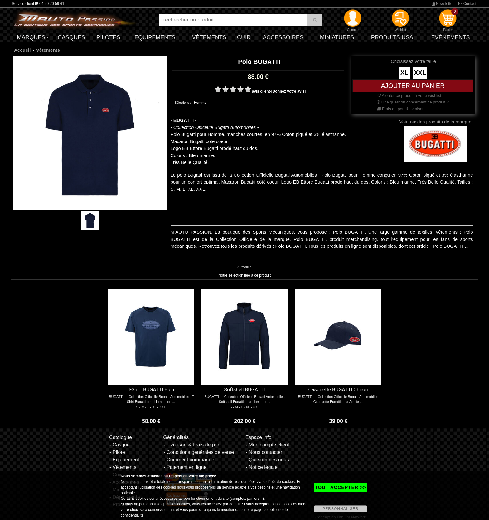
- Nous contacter (264, 452)
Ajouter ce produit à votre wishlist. (409, 95)
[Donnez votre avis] (288, 91)
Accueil (22, 50)
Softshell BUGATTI (244, 390)
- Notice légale (262, 467)
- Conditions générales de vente (198, 452)
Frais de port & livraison (400, 109)
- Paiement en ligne (184, 467)
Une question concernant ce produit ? (413, 102)
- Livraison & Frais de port (191, 444)
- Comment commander (189, 459)
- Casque (119, 444)
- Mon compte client (267, 444)
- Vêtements (122, 467)
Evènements (450, 37)
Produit (244, 267)
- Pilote (117, 452)
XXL (420, 72)
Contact (467, 4)
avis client (261, 91)
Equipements (154, 37)
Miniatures (337, 37)
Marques (31, 37)
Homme (200, 102)
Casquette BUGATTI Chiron (338, 390)
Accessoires (283, 37)
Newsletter (442, 4)
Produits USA (392, 37)
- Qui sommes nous (267, 459)
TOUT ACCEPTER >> (340, 487)
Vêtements (209, 37)
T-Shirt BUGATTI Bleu (151, 390)
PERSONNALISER (340, 509)
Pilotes (108, 37)
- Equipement (124, 459)
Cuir (244, 37)
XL (404, 72)
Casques (71, 37)
